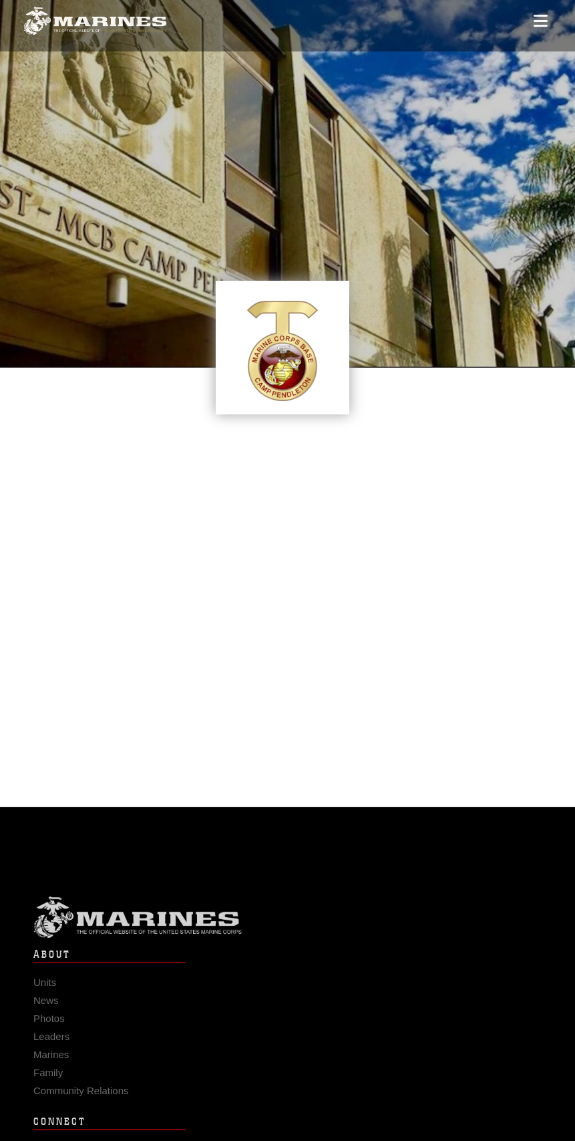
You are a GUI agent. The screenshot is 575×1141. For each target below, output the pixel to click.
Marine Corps (287, 922)
